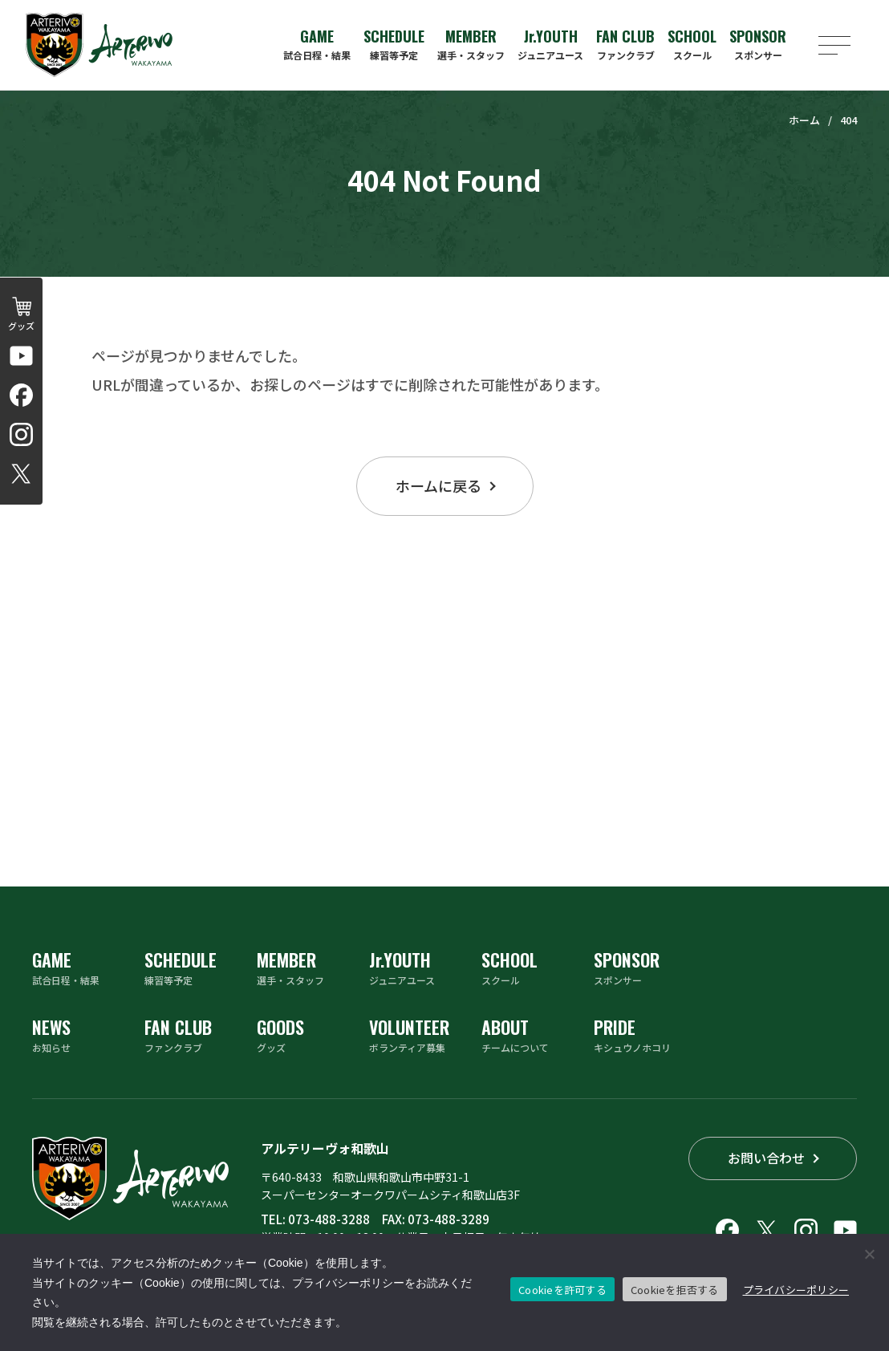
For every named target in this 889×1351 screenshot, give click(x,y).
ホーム (804, 120)
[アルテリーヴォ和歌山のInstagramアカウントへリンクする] (21, 434)
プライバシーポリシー (796, 1289)
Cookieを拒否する (675, 1289)
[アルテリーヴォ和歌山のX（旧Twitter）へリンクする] (21, 473)
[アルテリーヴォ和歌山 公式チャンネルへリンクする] (21, 355)
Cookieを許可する (562, 1289)
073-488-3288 (329, 1219)
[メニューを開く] (834, 45)
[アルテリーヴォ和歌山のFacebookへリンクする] (21, 395)
